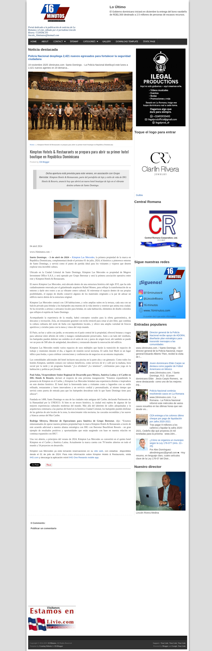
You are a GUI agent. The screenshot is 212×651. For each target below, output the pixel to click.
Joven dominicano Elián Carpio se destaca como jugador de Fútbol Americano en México (167, 366)
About (45, 41)
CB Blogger (44, 162)
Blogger (165, 646)
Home (33, 41)
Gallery (106, 41)
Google (174, 646)
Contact (58, 41)
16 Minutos (52, 643)
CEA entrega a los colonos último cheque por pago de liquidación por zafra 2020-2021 (167, 418)
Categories (89, 41)
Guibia (139, 195)
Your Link (164, 643)
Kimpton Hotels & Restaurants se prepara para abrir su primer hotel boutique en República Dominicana (79, 154)
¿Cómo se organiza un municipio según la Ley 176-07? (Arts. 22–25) (167, 443)
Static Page (149, 41)
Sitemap (74, 41)
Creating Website (45, 646)
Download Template (127, 41)
